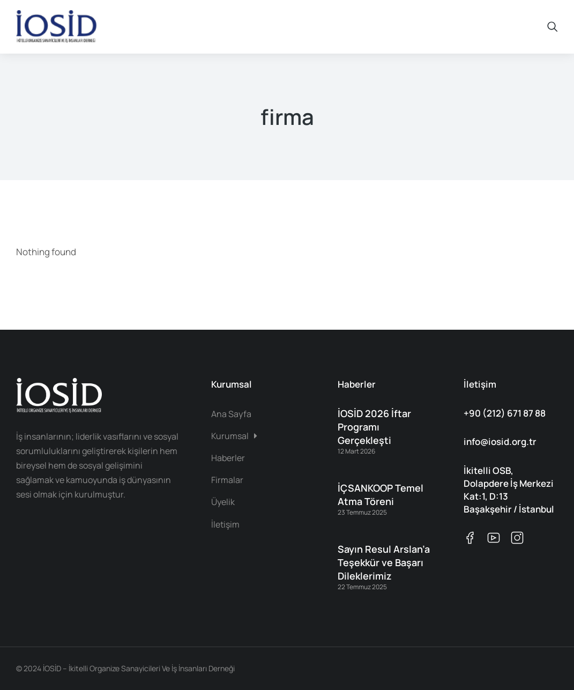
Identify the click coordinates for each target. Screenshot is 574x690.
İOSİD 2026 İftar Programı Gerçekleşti (374, 427)
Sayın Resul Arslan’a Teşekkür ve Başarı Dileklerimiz (384, 562)
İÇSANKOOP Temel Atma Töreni (380, 494)
